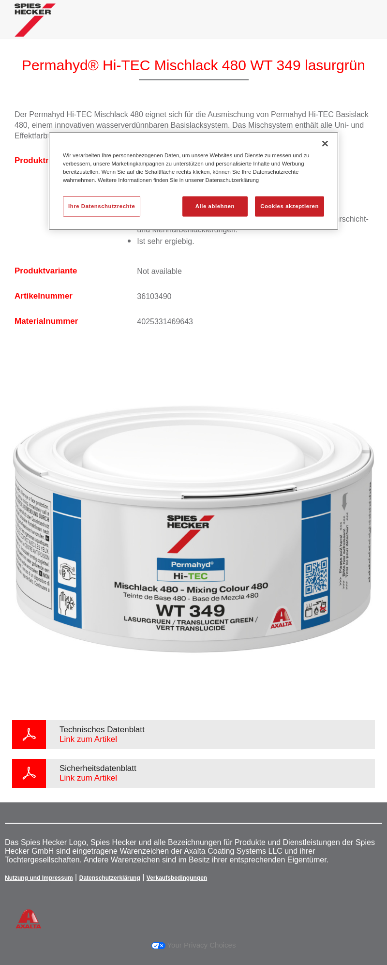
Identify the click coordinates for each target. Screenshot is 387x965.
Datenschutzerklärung (109, 878)
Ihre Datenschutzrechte (101, 206)
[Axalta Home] (35, 27)
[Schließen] (325, 143)
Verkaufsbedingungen (177, 878)
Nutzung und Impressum (39, 878)
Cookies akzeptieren (289, 206)
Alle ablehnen (215, 206)
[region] (193, 181)
